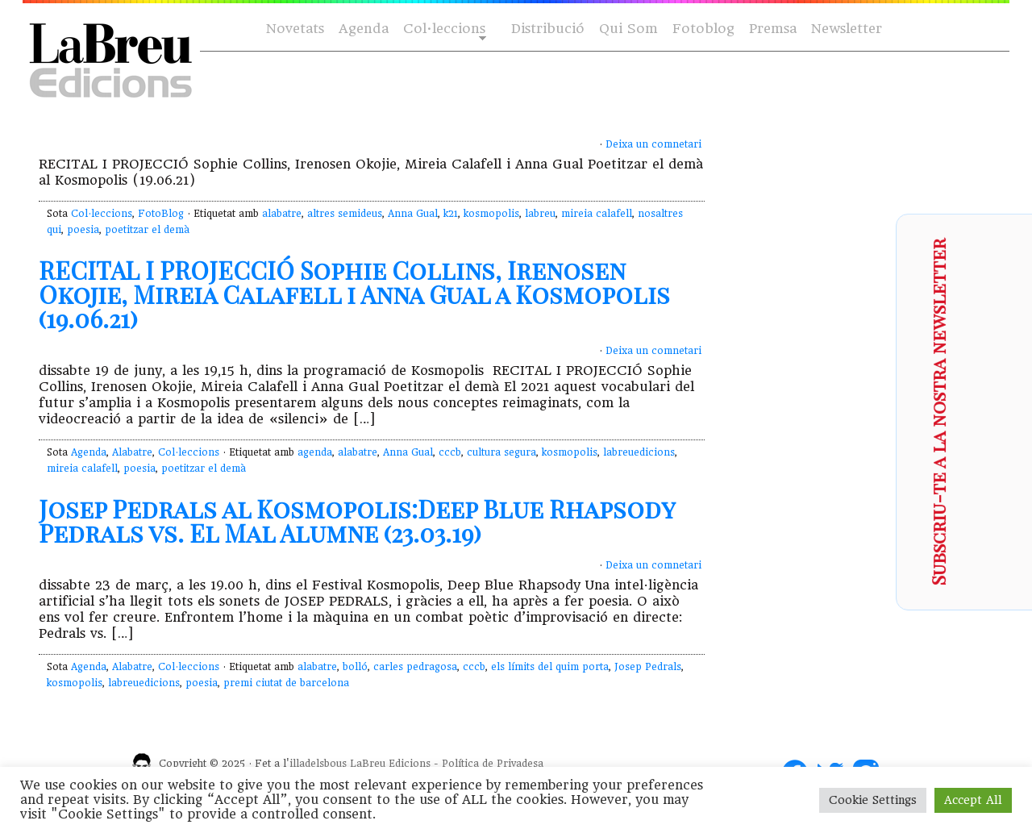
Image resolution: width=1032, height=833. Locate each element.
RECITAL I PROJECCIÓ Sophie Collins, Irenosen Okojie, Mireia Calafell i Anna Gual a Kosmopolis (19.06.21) (354, 294)
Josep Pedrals (647, 667)
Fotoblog (703, 28)
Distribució (548, 28)
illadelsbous (318, 763)
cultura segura (501, 452)
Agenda (364, 28)
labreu (540, 213)
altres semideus (344, 213)
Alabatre (132, 452)
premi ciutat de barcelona (286, 683)
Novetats (295, 28)
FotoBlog (161, 213)
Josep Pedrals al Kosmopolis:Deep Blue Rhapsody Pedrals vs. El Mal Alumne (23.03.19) (357, 521)
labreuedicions (639, 452)
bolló (355, 667)
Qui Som (628, 28)
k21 (450, 213)
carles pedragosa (415, 667)
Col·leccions (443, 29)
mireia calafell (596, 213)
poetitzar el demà (147, 229)
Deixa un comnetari (653, 144)
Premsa (773, 28)
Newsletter (846, 28)
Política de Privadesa (492, 763)
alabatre (282, 213)
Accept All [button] (973, 799)
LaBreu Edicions (390, 763)
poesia (83, 229)
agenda (315, 452)
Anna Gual (413, 213)
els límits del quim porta (550, 667)
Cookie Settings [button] (873, 799)
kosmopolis (491, 213)
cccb (450, 452)
